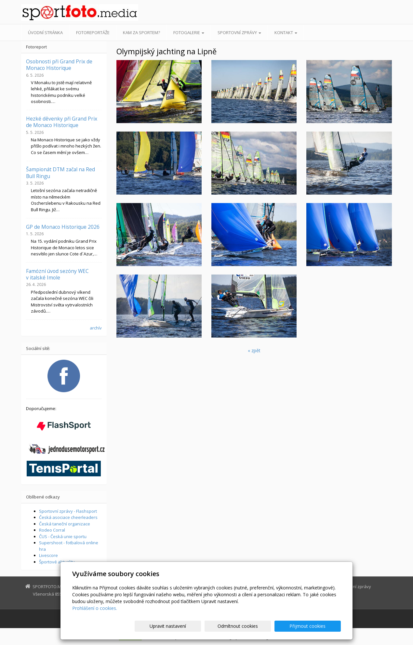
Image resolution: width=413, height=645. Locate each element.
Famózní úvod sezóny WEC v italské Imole (57, 274)
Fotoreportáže (93, 32)
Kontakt (285, 32)
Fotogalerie (188, 32)
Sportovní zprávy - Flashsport (68, 511)
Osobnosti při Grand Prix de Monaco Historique (59, 64)
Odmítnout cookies (263, 626)
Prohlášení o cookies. (94, 608)
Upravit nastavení (209, 626)
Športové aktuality (57, 562)
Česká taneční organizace (64, 524)
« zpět (254, 350)
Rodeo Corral (52, 530)
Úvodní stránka (45, 32)
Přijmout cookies (316, 626)
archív (96, 328)
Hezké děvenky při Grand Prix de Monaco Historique (61, 122)
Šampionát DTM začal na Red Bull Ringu (60, 172)
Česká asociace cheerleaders (68, 517)
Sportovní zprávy (239, 32)
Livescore (48, 555)
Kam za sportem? (141, 32)
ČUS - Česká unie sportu (63, 536)
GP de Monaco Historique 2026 (63, 226)
